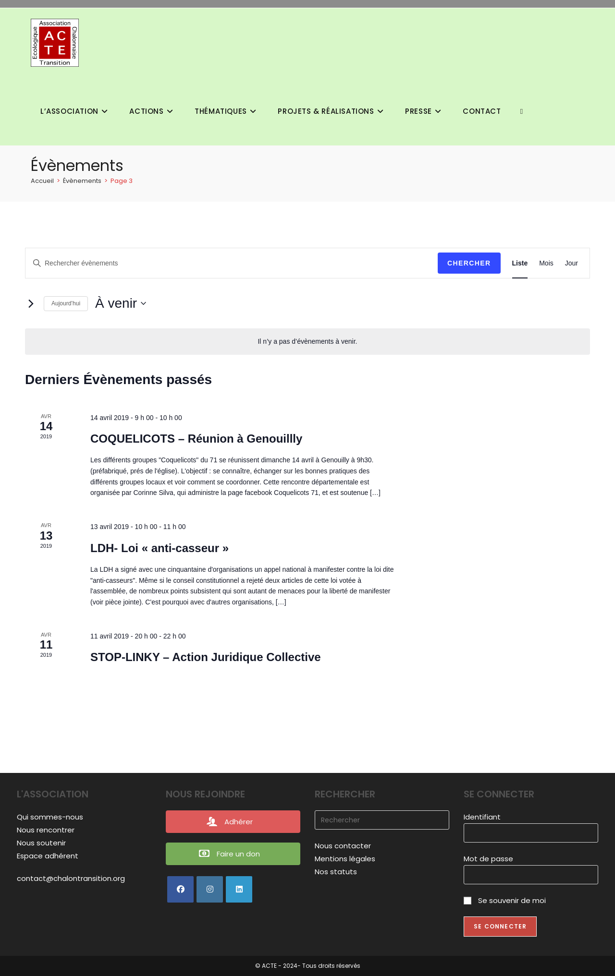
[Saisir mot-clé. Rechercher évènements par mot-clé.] (231, 263)
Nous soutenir (41, 843)
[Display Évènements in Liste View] (520, 263)
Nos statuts (336, 872)
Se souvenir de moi (505, 900)
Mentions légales (345, 859)
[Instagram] (210, 889)
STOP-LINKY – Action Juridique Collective (205, 657)
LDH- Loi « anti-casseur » (159, 548)
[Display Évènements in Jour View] (571, 263)
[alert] (307, 341)
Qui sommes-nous (50, 817)
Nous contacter (343, 846)
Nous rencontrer (45, 830)
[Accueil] (42, 180)
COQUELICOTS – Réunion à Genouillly (196, 438)
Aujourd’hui (65, 303)
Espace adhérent (47, 856)
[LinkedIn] (239, 889)
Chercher (469, 263)
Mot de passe (488, 859)
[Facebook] (180, 889)
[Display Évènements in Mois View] (546, 263)
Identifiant (482, 817)
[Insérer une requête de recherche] (382, 820)
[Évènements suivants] (31, 303)
